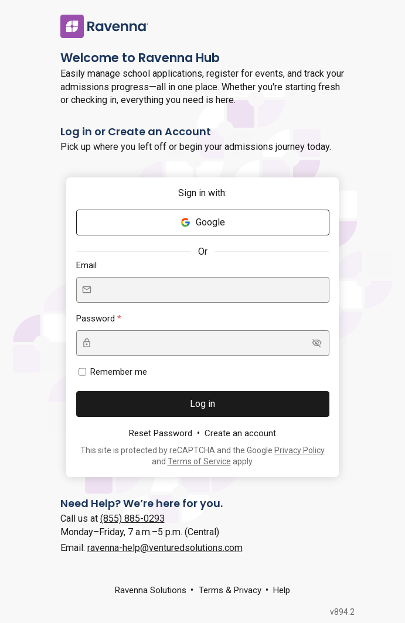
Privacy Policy (299, 450)
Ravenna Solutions (150, 590)
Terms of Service (199, 461)
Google (202, 222)
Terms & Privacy (230, 590)
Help (281, 590)
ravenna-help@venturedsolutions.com (165, 547)
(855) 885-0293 (132, 518)
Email (86, 265)
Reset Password (160, 433)
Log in (202, 403)
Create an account (240, 433)
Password (96, 318)
